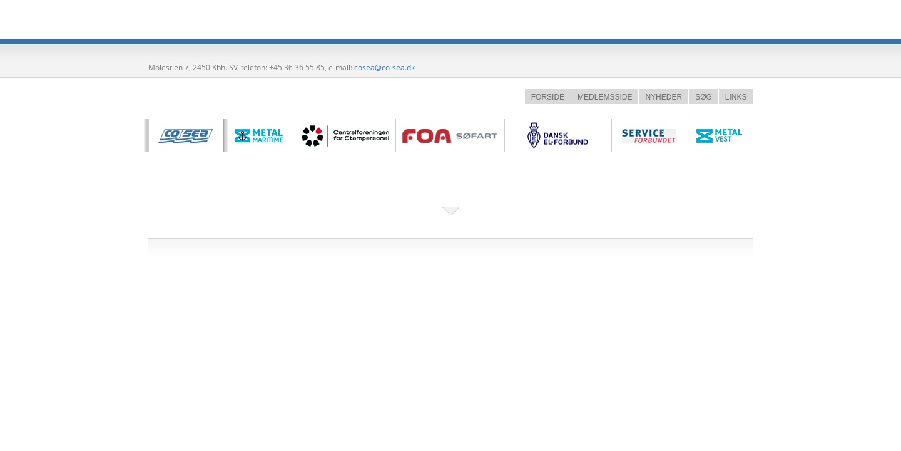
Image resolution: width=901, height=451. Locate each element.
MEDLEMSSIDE (605, 97)
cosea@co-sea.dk (384, 67)
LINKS (736, 97)
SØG (703, 97)
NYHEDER (663, 97)
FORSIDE (547, 97)
